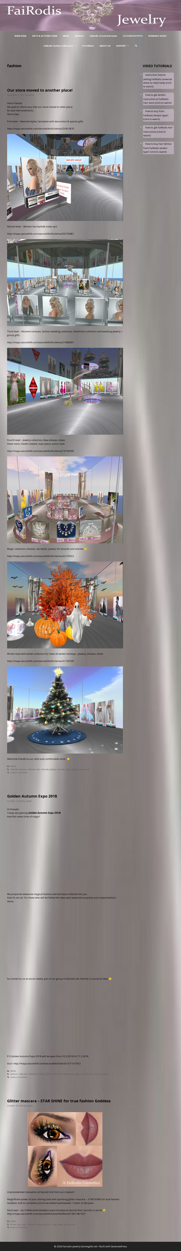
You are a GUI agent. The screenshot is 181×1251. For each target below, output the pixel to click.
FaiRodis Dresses (18, 769)
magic (77, 1074)
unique (105, 1074)
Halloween (68, 1074)
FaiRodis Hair (34, 769)
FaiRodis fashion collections (61, 46)
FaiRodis (33, 1074)
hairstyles (57, 1074)
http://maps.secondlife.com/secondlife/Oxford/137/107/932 (47, 1063)
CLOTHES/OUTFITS (133, 35)
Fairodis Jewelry (48, 769)
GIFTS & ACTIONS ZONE (44, 35)
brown (13, 1224)
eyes (24, 1224)
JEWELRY (79, 35)
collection (23, 1074)
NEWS (66, 35)
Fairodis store (63, 769)
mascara (72, 1224)
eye (19, 1224)
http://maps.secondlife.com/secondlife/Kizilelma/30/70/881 (40, 233)
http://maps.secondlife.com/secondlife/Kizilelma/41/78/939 (40, 661)
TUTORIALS (88, 45)
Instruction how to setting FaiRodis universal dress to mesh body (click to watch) (157, 80)
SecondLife (84, 769)
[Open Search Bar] (136, 46)
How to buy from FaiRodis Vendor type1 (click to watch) (156, 115)
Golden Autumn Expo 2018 (32, 796)
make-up (62, 1224)
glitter (47, 1224)
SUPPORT (124, 46)
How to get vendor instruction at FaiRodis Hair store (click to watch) (157, 98)
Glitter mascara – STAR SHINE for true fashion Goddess (59, 1100)
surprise (97, 1074)
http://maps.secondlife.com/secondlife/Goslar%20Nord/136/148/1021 (46, 1213)
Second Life (86, 1074)
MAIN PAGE (20, 35)
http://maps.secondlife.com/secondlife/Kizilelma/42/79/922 (40, 556)
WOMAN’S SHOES (157, 35)
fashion (74, 769)
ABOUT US (105, 45)
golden (49, 1074)
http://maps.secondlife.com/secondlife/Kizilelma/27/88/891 (40, 342)
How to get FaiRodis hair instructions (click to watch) (157, 131)
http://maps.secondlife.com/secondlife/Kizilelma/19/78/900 (40, 451)
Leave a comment (18, 772)
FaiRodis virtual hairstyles (103, 35)
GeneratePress (119, 1246)
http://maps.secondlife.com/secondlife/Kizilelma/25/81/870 (40, 128)
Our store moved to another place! (40, 90)
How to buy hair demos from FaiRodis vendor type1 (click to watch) (157, 147)
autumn (13, 1074)
